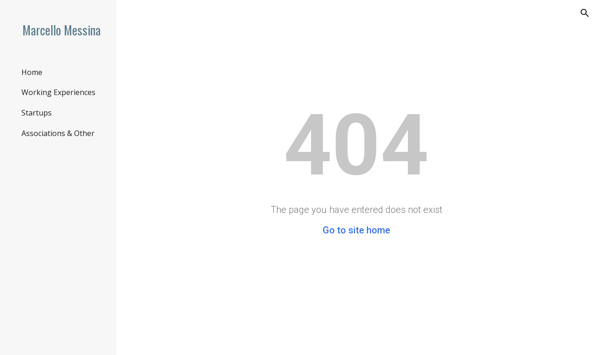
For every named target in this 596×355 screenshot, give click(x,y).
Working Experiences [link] (58, 92)
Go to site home (356, 230)
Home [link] (31, 72)
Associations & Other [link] (58, 133)
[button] (585, 13)
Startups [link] (36, 113)
